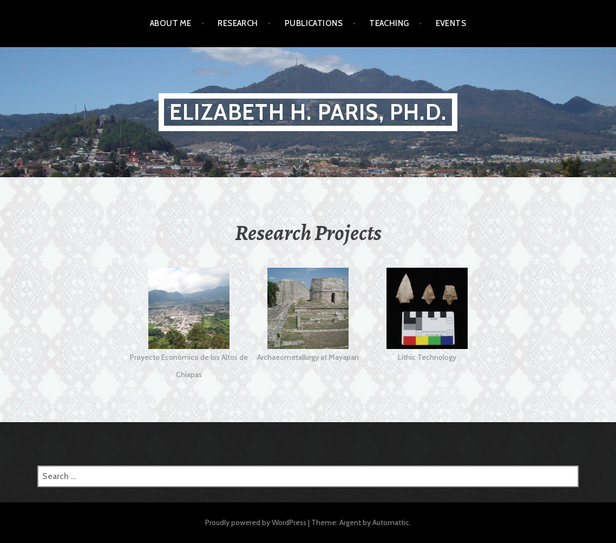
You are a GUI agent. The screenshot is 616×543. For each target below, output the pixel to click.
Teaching (389, 23)
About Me (171, 23)
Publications (314, 23)
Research (238, 23)
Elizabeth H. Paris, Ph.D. (308, 112)
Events (451, 23)
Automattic (390, 522)
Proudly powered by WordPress (255, 522)
